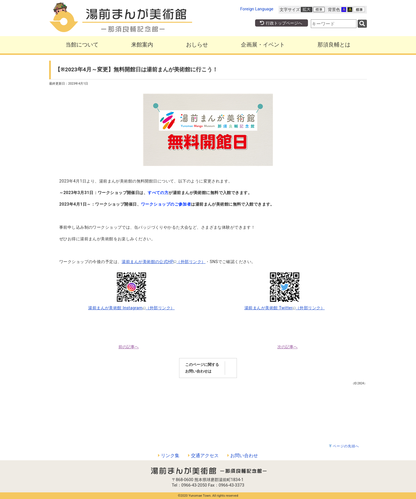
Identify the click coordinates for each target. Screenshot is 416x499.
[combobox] (333, 24)
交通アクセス (203, 455)
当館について (82, 44)
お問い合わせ (242, 455)
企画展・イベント (263, 44)
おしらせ (197, 44)
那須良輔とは (333, 44)
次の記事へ (287, 347)
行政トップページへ (280, 23)
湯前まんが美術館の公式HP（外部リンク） (163, 261)
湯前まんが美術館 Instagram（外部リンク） (131, 308)
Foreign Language (257, 9)
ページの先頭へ (346, 446)
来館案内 (142, 44)
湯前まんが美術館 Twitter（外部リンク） (284, 308)
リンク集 (168, 455)
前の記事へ (128, 347)
